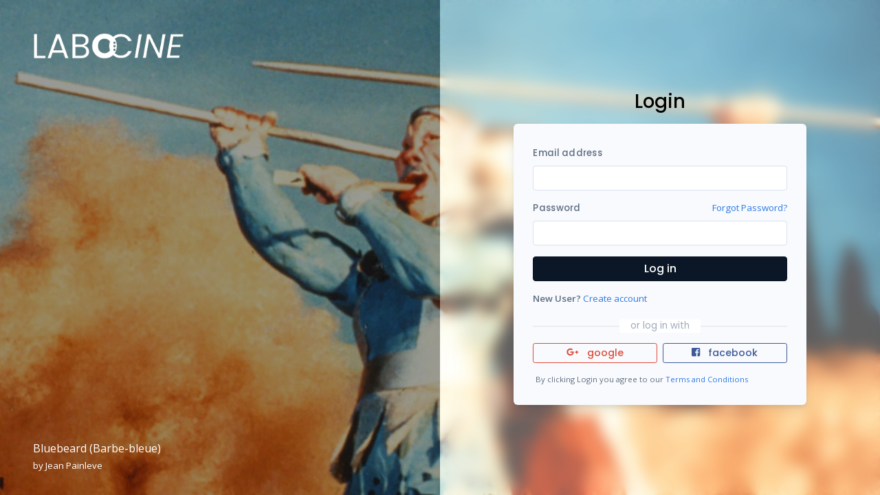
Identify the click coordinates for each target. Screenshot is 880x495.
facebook (725, 353)
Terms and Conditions (707, 379)
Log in (660, 268)
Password (556, 207)
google (595, 353)
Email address (567, 153)
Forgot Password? (749, 207)
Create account (615, 298)
